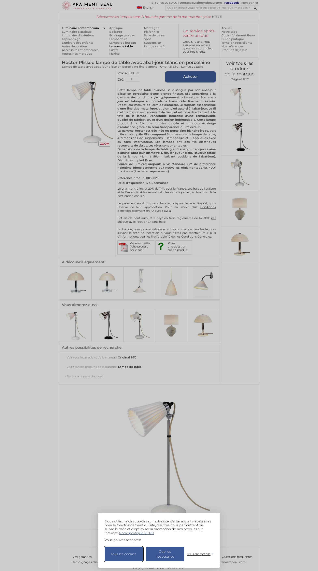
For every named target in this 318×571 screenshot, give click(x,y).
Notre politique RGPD (136, 533)
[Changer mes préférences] (198, 554)
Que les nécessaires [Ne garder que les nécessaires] (165, 554)
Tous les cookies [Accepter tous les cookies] (123, 554)
